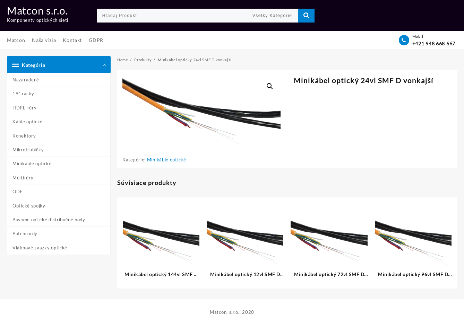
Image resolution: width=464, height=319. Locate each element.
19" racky (23, 93)
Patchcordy (24, 233)
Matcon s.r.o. (37, 10)
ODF (17, 191)
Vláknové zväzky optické (39, 247)
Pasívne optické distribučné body (48, 219)
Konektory (24, 136)
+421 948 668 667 (433, 43)
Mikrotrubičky (28, 149)
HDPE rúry (24, 107)
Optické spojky (28, 206)
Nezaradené (25, 79)
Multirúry (22, 177)
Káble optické (27, 121)
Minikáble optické (32, 163)
